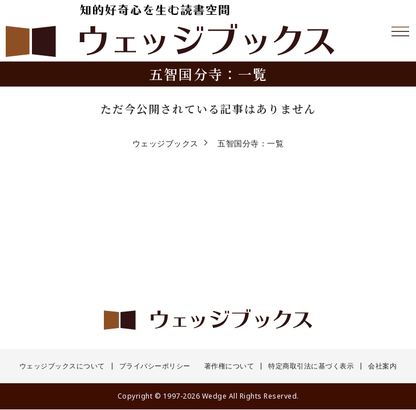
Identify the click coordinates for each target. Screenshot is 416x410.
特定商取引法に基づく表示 (311, 366)
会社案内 (382, 366)
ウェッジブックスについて (62, 366)
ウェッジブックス (165, 143)
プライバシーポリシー (155, 366)
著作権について (229, 366)
